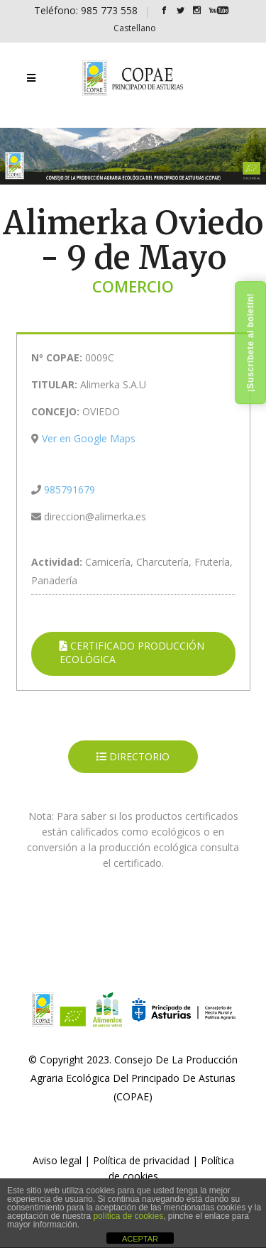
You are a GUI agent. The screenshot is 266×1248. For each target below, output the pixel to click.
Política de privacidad (141, 1160)
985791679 (69, 489)
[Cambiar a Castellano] (134, 28)
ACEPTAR (140, 1239)
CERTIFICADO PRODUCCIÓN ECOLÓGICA (132, 653)
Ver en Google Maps (88, 438)
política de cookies (128, 1216)
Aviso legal (57, 1160)
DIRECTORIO (133, 756)
